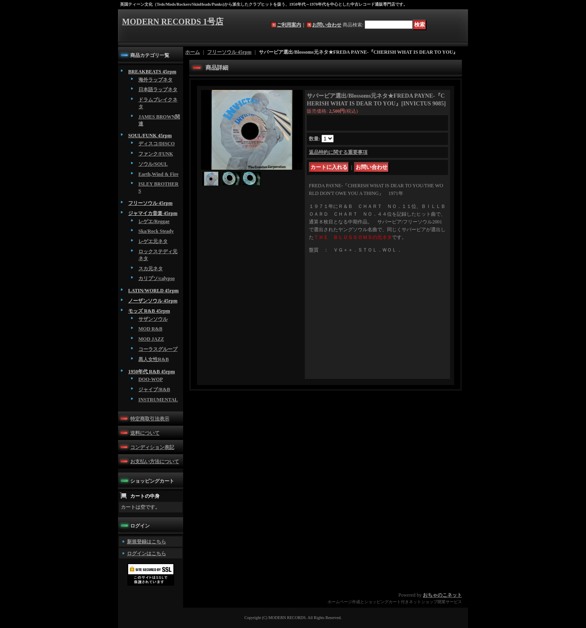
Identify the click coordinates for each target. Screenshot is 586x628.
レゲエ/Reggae (154, 221)
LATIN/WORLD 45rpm (153, 290)
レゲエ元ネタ (153, 241)
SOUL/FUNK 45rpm (150, 135)
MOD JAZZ (151, 339)
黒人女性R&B (153, 359)
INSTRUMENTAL (158, 400)
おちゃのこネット (442, 595)
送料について (145, 433)
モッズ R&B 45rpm (149, 311)
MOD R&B (150, 329)
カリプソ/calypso (156, 278)
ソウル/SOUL (153, 164)
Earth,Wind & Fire (158, 174)
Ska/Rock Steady (156, 231)
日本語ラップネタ (157, 89)
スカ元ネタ (150, 268)
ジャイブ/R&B (154, 389)
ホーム (192, 52)
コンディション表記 (152, 447)
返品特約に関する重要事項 (338, 152)
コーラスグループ (157, 349)
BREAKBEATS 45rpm (152, 71)
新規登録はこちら (146, 542)
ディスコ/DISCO (156, 144)
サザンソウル (153, 319)
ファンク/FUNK (155, 154)
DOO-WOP (150, 379)
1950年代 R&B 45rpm (151, 371)
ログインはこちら (146, 553)
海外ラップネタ (155, 80)
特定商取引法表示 (149, 419)
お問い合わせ (326, 25)
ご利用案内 (289, 25)
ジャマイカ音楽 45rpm (152, 213)
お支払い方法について (154, 461)
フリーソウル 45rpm (150, 203)
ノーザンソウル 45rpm (152, 301)
